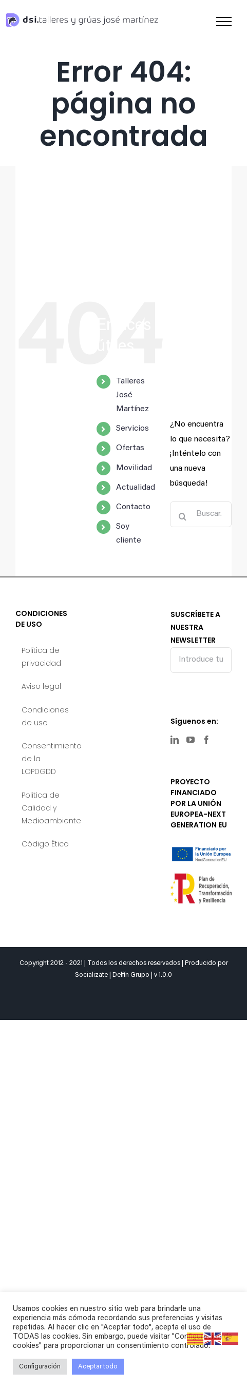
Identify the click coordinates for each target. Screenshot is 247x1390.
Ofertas (130, 448)
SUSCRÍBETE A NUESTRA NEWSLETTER (201, 640)
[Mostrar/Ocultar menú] (224, 21)
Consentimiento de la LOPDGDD (46, 759)
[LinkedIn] (174, 740)
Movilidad (134, 468)
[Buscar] (183, 516)
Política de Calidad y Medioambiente (46, 808)
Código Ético (45, 844)
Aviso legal (41, 686)
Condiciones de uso (45, 716)
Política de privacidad (41, 656)
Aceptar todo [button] (98, 1366)
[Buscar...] (201, 514)
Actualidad (135, 488)
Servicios (132, 428)
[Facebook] (206, 740)
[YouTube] (190, 740)
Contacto (133, 507)
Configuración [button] (40, 1366)
